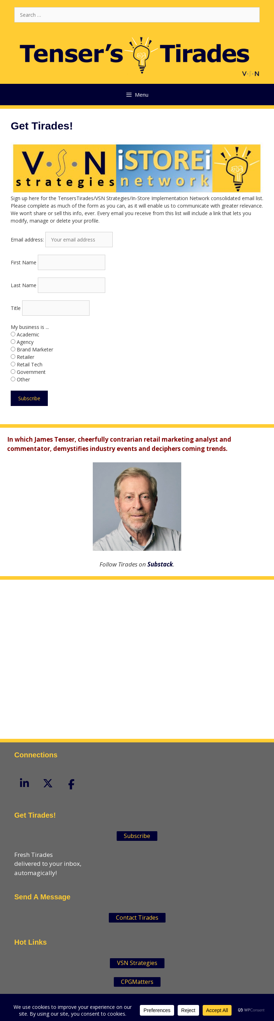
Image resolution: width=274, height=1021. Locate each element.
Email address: (28, 239)
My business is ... (30, 327)
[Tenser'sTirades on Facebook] (71, 784)
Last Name (23, 285)
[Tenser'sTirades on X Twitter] (48, 783)
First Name (23, 262)
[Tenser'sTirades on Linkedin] (24, 783)
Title (16, 308)
